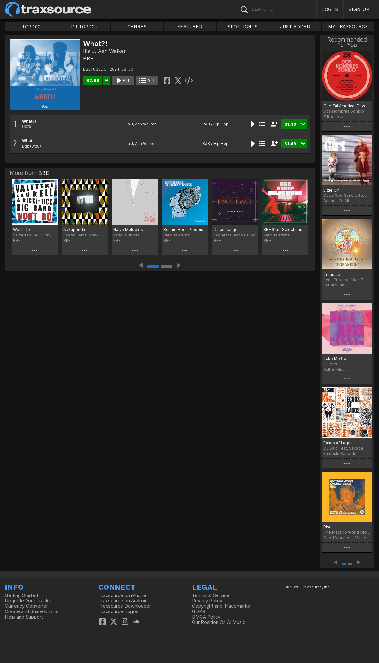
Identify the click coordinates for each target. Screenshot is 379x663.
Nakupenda (74, 229)
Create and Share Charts (32, 611)
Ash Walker (145, 124)
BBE (88, 58)
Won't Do (21, 229)
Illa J (129, 124)
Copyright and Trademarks (221, 606)
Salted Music (335, 369)
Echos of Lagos (338, 442)
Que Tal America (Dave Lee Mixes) (347, 105)
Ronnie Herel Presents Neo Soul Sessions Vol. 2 (185, 229)
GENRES (136, 26)
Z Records (333, 116)
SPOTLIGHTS (242, 26)
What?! (29, 121)
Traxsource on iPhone (122, 595)
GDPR (198, 611)
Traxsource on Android (123, 600)
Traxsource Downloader (125, 606)
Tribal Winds (335, 285)
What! (28, 140)
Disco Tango (226, 229)
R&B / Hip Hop (215, 124)
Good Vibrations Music (344, 537)
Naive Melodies (128, 229)
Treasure (331, 274)
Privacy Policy (207, 600)
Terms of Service (210, 595)
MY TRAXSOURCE (348, 26)
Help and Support (24, 617)
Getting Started (21, 595)
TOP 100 (31, 26)
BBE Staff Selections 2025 (285, 229)
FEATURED (189, 26)
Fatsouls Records (339, 453)
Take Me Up (334, 358)
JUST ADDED (295, 26)
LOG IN (330, 9)
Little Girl (331, 190)
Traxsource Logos (118, 611)
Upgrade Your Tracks (28, 600)
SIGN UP (359, 9)
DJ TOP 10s (84, 26)
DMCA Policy (206, 617)
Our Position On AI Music (218, 622)
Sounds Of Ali (336, 200)
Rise (327, 526)
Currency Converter (26, 606)
